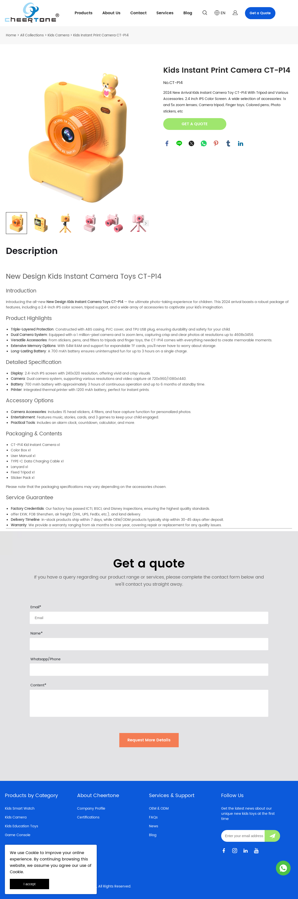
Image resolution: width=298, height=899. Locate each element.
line (179, 143)
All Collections (32, 35)
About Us (111, 13)
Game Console (17, 835)
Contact (138, 13)
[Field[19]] (149, 670)
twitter (191, 143)
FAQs (153, 817)
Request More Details (149, 740)
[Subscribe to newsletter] (272, 836)
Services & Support (171, 796)
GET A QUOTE (195, 124)
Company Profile (91, 808)
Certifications (88, 817)
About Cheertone (98, 796)
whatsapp (203, 143)
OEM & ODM (159, 808)
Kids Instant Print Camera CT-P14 (101, 35)
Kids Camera (58, 35)
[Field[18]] (149, 644)
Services (165, 13)
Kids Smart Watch (20, 808)
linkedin (240, 143)
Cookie (32, 853)
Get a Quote (260, 13)
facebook (167, 143)
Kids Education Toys (21, 826)
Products (84, 13)
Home (11, 35)
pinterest (216, 143)
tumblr (228, 143)
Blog (187, 13)
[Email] (243, 836)
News (153, 826)
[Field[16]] (149, 618)
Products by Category (31, 796)
